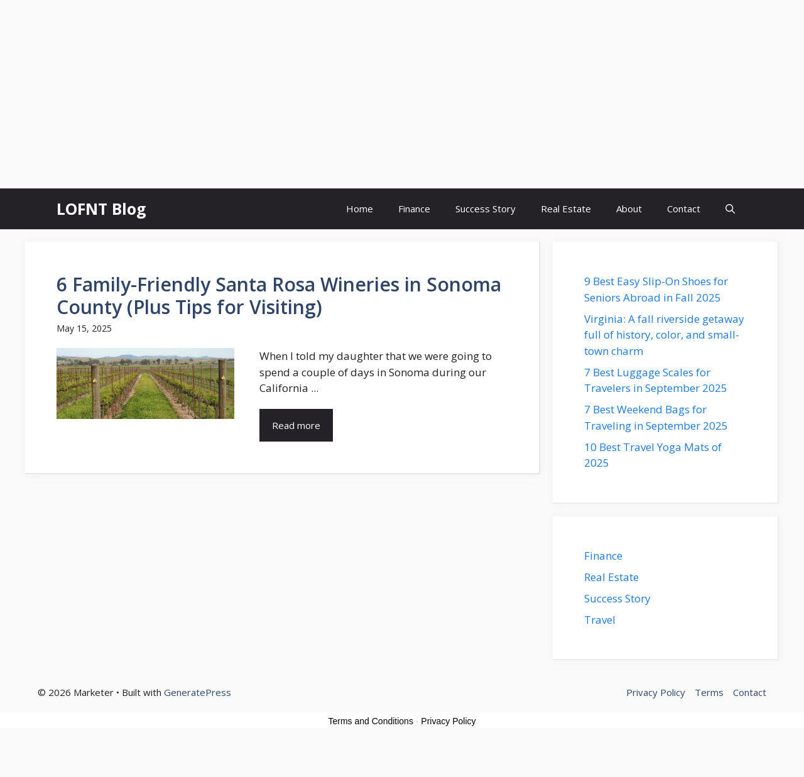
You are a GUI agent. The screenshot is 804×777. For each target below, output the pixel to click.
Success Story (485, 208)
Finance (414, 208)
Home (359, 208)
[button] (730, 208)
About (629, 208)
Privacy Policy (448, 721)
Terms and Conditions (371, 721)
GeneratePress (197, 692)
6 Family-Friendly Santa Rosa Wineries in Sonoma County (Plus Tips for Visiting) (279, 295)
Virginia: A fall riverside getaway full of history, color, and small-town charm (664, 335)
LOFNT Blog (101, 208)
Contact (683, 208)
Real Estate (566, 208)
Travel (600, 619)
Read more (296, 425)
